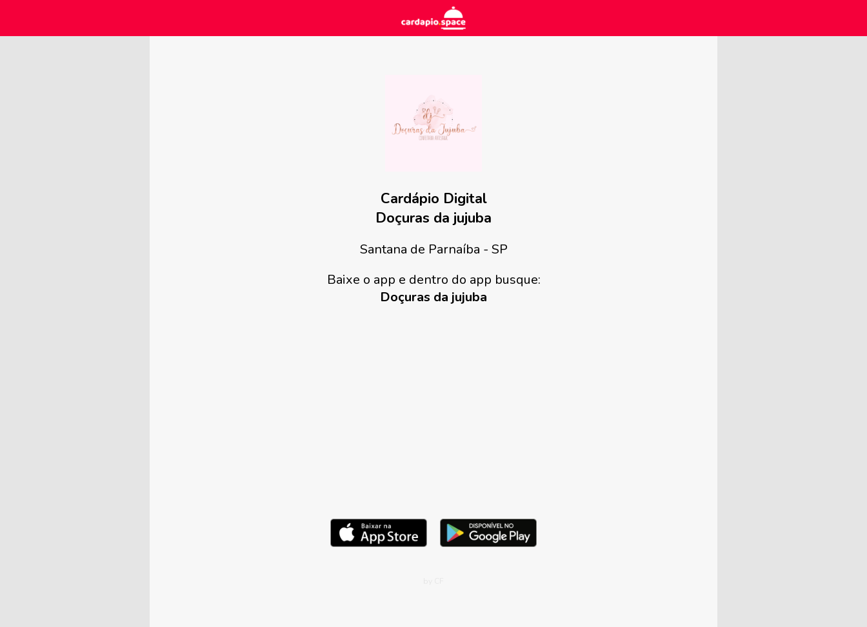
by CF (433, 581)
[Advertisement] (433, 409)
